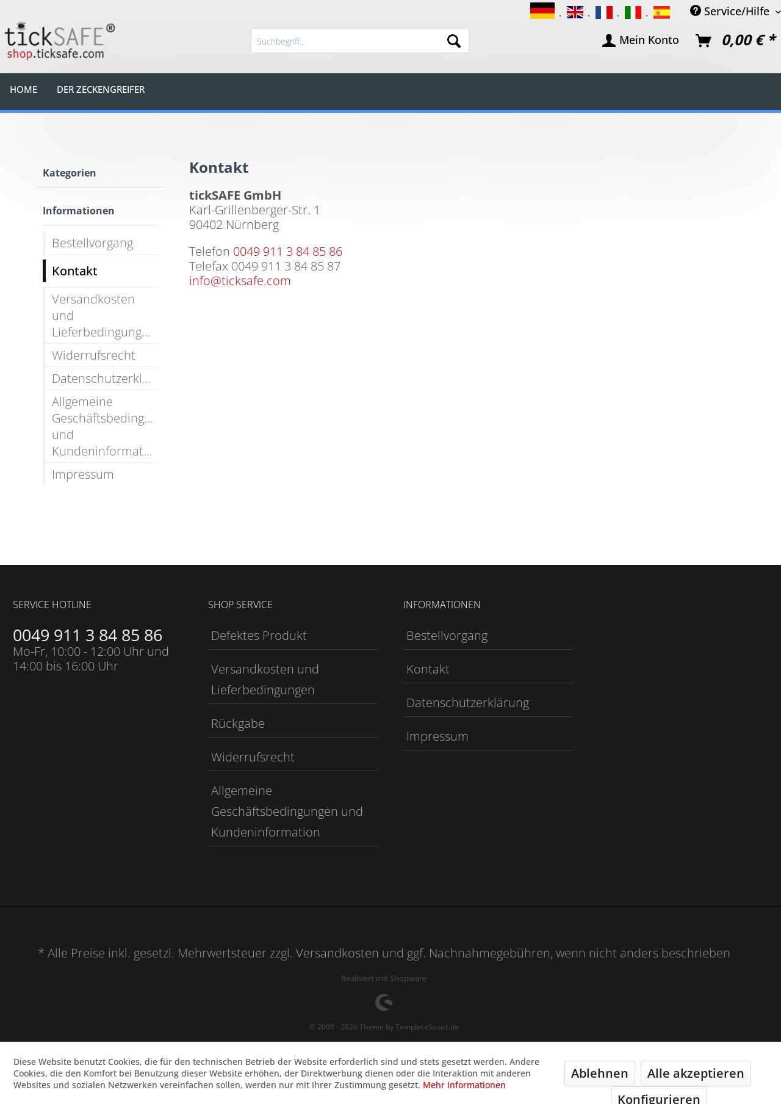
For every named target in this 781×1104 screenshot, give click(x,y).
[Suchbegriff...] (360, 41)
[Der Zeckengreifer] (100, 88)
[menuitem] (360, 41)
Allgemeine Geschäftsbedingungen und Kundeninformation (105, 426)
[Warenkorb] (736, 41)
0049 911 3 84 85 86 (287, 251)
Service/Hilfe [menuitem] (731, 11)
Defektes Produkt (259, 635)
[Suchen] (454, 41)
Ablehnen (599, 1073)
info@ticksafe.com (240, 280)
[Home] (23, 88)
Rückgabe (238, 723)
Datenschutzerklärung (105, 378)
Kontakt (75, 271)
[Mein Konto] (641, 41)
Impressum (83, 474)
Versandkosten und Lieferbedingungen (104, 315)
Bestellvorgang (92, 242)
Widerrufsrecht (93, 355)
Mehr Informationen (464, 1085)
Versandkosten (337, 953)
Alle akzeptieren (695, 1073)
